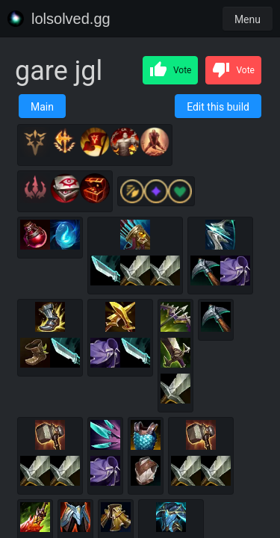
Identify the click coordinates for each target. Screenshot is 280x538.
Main (42, 107)
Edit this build (218, 107)
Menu (247, 19)
